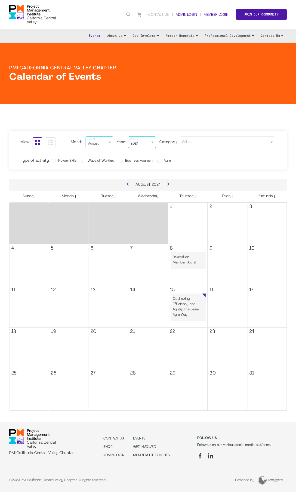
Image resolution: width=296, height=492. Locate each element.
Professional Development (229, 35)
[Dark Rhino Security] (271, 480)
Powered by (244, 480)
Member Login (216, 15)
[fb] (200, 455)
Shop (108, 447)
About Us (116, 35)
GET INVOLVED (144, 447)
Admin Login (186, 15)
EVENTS (139, 438)
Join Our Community (261, 14)
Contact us (113, 438)
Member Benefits (182, 35)
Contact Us (158, 15)
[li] (210, 455)
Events (94, 35)
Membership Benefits (151, 455)
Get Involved (146, 35)
